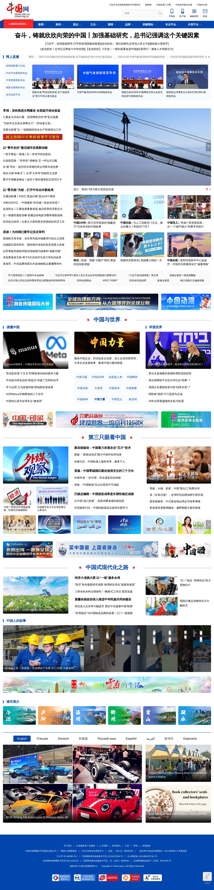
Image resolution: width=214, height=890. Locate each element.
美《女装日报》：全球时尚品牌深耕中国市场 (176, 494)
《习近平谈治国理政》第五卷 (142, 275)
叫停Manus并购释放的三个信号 (24, 394)
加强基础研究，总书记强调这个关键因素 (145, 35)
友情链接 (146, 846)
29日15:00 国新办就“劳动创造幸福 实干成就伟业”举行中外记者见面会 (75, 57)
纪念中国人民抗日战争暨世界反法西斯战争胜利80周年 (37, 280)
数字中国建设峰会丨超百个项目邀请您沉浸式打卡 (32, 179)
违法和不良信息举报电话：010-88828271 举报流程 (163, 851)
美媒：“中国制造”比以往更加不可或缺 (96, 484)
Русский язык (107, 738)
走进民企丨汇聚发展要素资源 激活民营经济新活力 (33, 208)
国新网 (148, 5)
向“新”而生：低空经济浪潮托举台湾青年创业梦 (30, 166)
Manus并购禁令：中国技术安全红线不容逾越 (30, 364)
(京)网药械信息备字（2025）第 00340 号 (152, 861)
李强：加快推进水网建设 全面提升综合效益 (31, 110)
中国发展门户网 (163, 5)
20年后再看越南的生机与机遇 (166, 401)
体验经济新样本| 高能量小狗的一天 (141, 260)
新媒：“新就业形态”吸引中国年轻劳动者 (98, 454)
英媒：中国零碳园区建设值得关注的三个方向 (104, 470)
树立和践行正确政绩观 (192, 280)
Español (131, 738)
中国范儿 (172, 222)
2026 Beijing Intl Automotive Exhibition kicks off (37, 817)
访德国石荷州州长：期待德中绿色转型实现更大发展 (33, 244)
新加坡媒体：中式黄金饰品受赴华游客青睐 (175, 501)
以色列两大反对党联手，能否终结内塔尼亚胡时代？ (176, 364)
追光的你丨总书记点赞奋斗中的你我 (62, 49)
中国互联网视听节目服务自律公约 (40, 851)
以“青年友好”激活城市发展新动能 (25, 147)
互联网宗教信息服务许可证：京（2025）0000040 (106, 861)
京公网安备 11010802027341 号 (142, 856)
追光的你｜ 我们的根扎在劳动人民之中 (125, 43)
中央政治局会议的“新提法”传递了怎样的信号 (32, 380)
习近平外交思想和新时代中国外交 (124, 5)
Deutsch (63, 738)
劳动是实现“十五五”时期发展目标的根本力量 (32, 373)
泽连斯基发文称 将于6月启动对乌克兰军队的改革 (32, 257)
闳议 (76, 260)
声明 (135, 846)
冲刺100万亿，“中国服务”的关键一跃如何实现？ (31, 202)
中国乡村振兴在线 (184, 5)
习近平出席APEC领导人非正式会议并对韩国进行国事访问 (85, 275)
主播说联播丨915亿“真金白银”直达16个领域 (29, 196)
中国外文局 (202, 5)
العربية (150, 738)
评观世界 (155, 327)
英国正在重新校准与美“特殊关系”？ (170, 387)
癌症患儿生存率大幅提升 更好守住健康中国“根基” (104, 606)
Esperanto (190, 738)
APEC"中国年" (110, 280)
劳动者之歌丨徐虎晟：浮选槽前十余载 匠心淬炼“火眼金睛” (40, 668)
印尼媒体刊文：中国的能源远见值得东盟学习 (101, 507)
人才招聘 (103, 846)
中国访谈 (125, 222)
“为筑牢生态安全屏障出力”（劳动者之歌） (28, 123)
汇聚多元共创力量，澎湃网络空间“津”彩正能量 (30, 117)
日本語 (83, 738)
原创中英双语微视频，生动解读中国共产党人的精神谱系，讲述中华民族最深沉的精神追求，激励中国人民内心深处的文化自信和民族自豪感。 (106, 363)
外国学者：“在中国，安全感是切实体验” (98, 477)
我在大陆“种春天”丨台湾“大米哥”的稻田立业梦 (30, 173)
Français (42, 738)
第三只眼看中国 (107, 437)
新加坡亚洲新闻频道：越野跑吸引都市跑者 (175, 507)
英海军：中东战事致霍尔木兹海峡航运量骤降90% (32, 263)
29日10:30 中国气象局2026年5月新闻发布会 (141, 57)
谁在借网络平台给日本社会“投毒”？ (170, 380)
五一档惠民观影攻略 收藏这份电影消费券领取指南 (33, 215)
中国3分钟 (80, 222)
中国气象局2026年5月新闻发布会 (94, 92)
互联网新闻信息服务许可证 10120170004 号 (102, 856)
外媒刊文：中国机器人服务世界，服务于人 (99, 461)
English (22, 738)
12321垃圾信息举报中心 (92, 851)
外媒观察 (10, 480)
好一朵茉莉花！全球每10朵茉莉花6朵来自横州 (29, 610)
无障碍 (207, 878)
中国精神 (82, 399)
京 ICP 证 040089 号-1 (67, 856)
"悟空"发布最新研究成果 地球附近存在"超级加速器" (105, 584)
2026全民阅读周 (137, 280)
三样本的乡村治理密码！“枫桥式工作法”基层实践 (104, 591)
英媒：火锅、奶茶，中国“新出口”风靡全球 (175, 488)
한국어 (169, 738)
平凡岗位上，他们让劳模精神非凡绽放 (96, 189)
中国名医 (172, 260)
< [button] (206, 56)
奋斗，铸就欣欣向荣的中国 (50, 35)
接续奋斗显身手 (158, 43)
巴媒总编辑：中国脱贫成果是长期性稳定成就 (104, 494)
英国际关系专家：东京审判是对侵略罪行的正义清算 (33, 238)
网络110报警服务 (69, 851)
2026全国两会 (84, 280)
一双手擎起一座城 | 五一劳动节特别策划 (27, 154)
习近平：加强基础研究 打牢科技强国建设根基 (73, 43)
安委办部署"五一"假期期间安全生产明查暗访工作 (32, 129)
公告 (127, 846)
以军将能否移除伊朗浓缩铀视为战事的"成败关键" (32, 251)
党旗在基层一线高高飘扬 (182, 275)
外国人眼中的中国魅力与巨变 (165, 479)
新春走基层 (163, 280)
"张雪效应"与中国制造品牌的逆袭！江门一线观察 (104, 613)
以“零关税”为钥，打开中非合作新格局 (28, 190)
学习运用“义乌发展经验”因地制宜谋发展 (29, 387)
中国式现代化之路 (107, 567)
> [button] (209, 56)
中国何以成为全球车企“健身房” (24, 401)
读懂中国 (12, 327)
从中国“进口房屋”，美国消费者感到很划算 (99, 500)
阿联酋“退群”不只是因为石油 (165, 394)
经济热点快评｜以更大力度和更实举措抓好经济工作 (33, 221)
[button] (208, 146)
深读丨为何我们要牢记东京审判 (24, 232)
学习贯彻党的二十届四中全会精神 (26, 275)
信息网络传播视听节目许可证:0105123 (60, 861)
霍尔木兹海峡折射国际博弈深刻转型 (170, 373)
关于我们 (68, 846)
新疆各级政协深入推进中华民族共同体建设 (103, 599)
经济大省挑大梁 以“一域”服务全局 (97, 577)
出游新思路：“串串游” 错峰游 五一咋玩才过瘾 (30, 160)
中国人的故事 (16, 621)
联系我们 (116, 846)
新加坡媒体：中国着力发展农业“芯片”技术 (102, 447)
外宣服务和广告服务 (85, 846)
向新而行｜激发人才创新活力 (155, 49)
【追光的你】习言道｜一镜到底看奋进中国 (111, 49)
